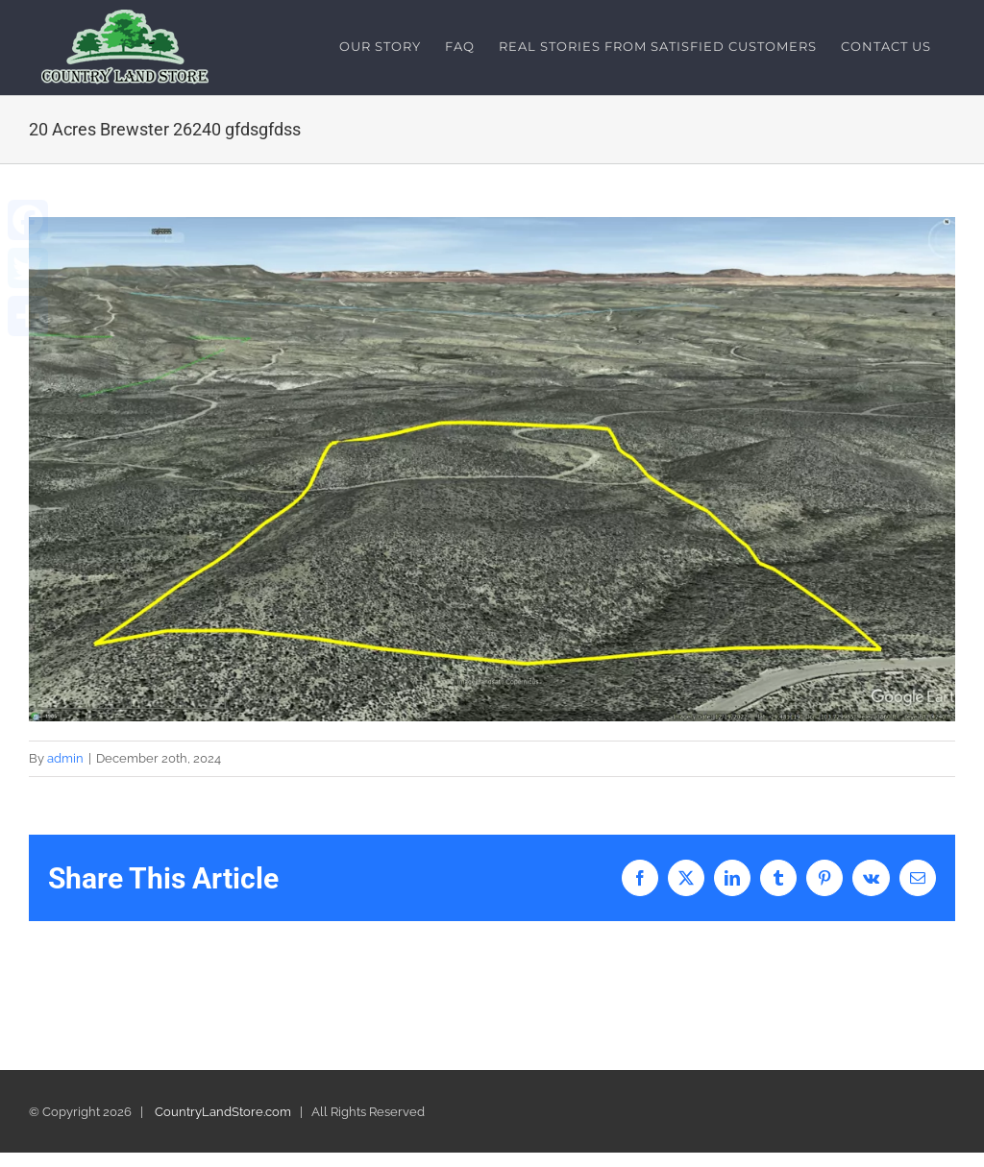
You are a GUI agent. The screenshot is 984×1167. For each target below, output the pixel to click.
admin (65, 758)
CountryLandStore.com (223, 1112)
